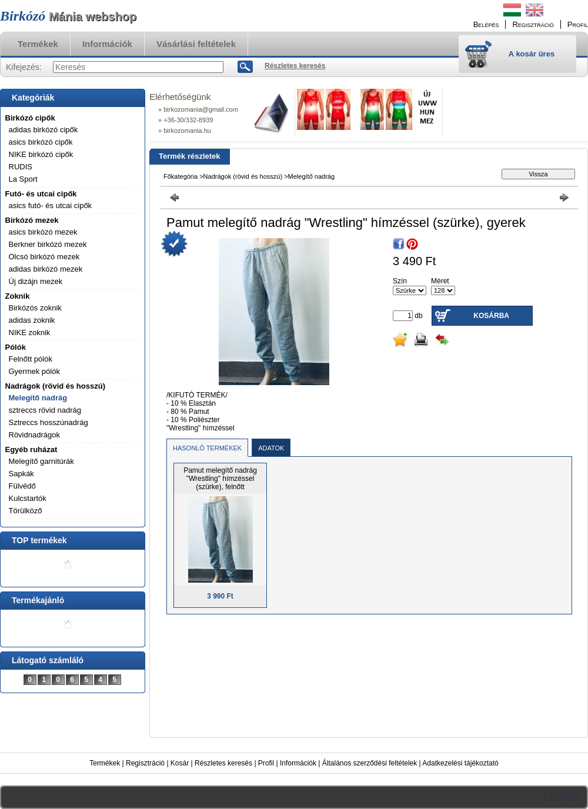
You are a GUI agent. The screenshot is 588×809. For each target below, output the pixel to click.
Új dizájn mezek (36, 281)
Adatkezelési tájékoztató (460, 763)
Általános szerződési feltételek (369, 763)
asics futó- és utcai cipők (50, 205)
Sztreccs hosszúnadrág (48, 422)
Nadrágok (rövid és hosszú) (55, 386)
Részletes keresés (223, 763)
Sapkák (21, 473)
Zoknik (17, 296)
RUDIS (20, 166)
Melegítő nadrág (38, 397)
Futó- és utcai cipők (41, 193)
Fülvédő (22, 486)
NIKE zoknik (30, 332)
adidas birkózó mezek (46, 269)
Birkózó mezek (32, 220)
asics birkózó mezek (43, 232)
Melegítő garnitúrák (41, 461)
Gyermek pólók (34, 371)
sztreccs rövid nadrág (45, 410)
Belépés (486, 24)
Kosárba (491, 316)
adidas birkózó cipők (43, 129)
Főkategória (180, 176)
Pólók (15, 347)
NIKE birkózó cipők (41, 154)
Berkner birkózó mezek (48, 244)
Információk (298, 763)
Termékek (104, 763)
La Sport (23, 179)
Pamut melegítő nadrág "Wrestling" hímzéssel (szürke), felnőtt (220, 478)
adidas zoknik (32, 320)
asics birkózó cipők (41, 142)
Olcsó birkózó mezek (44, 256)
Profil (266, 763)
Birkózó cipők (30, 117)
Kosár (180, 763)
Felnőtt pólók (30, 359)
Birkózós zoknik (35, 307)
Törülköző (25, 510)
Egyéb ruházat (31, 449)
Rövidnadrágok (34, 434)
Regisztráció (145, 763)
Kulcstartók (27, 498)
